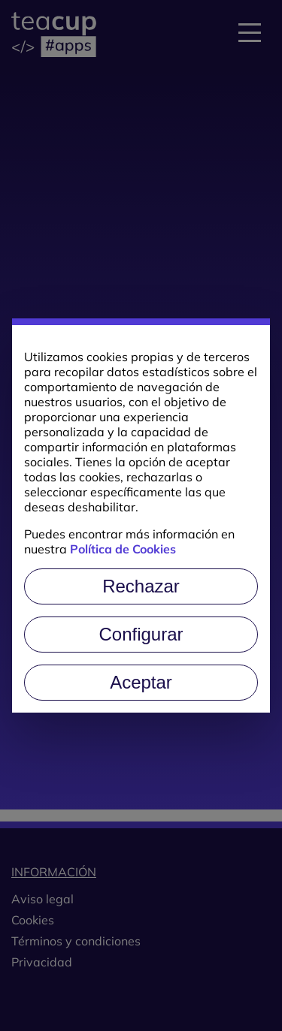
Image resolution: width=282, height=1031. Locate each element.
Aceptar (141, 682)
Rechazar (141, 586)
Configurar (141, 634)
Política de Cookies (123, 548)
